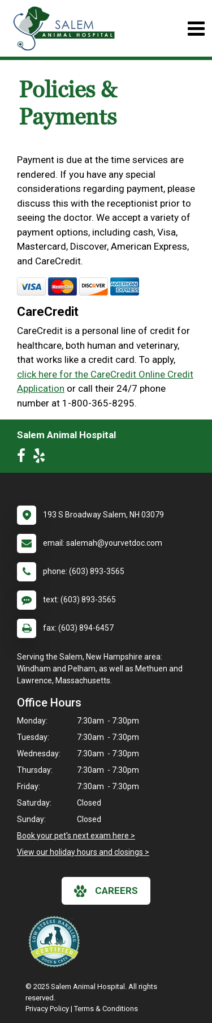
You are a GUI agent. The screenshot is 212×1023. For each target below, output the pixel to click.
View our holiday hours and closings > (83, 852)
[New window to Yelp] (42, 458)
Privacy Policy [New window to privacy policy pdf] (47, 1008)
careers (106, 891)
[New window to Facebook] (24, 458)
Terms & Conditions (106, 1008)
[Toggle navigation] (196, 28)
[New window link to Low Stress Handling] (56, 941)
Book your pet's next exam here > (76, 835)
